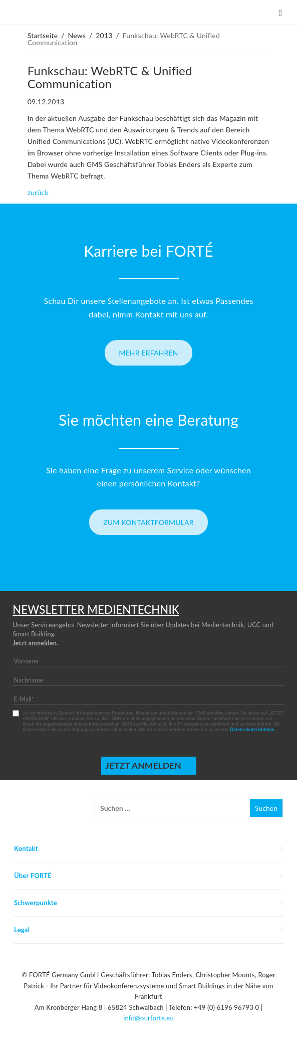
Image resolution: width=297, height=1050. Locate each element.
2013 (104, 35)
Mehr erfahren (148, 352)
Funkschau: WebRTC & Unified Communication (110, 77)
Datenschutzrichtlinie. (252, 729)
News (77, 35)
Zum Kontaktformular (148, 522)
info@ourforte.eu (148, 1018)
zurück (38, 192)
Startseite (43, 35)
